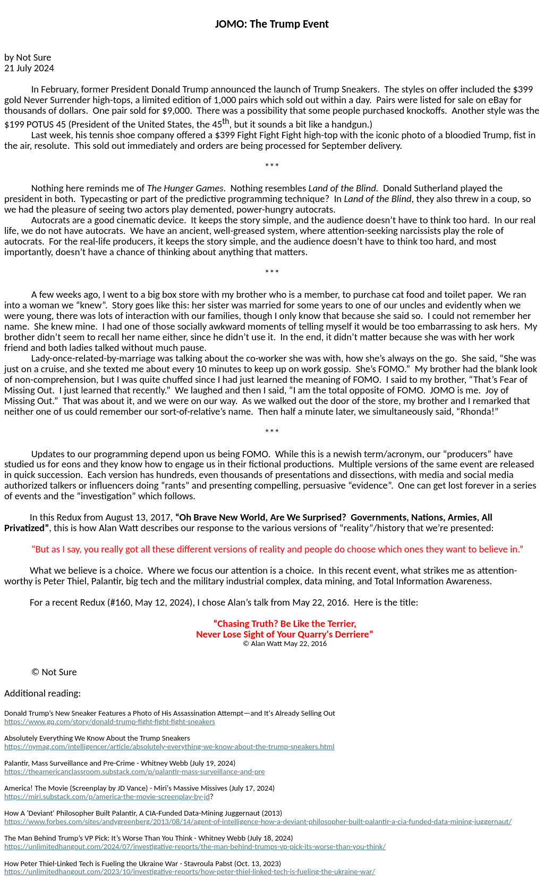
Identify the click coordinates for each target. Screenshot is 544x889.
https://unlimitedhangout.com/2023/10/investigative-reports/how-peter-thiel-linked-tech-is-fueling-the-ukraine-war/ (189, 871)
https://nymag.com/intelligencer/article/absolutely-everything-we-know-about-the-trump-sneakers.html (169, 746)
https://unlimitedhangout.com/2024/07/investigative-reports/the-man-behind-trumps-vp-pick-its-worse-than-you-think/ (195, 846)
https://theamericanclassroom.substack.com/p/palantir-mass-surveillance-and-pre (134, 771)
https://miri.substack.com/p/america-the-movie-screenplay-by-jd (107, 796)
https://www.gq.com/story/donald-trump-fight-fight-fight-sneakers (109, 721)
